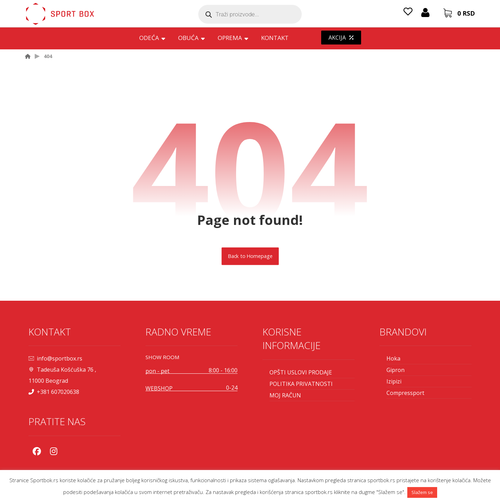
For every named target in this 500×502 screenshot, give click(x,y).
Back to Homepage (250, 256)
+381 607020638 (53, 392)
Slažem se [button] (422, 492)
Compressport (405, 393)
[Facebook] (36, 451)
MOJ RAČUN (285, 395)
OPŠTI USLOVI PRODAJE (300, 372)
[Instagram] (53, 451)
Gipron (395, 370)
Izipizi (393, 381)
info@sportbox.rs (55, 358)
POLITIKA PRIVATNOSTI (301, 384)
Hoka (393, 358)
